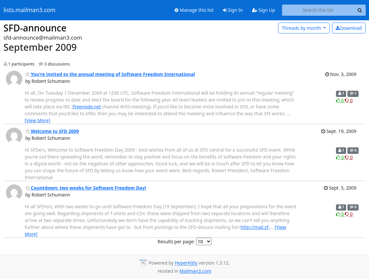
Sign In (233, 10)
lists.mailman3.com (30, 10)
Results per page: (176, 241)
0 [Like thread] (340, 100)
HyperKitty (186, 263)
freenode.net (87, 106)
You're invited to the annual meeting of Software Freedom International (110, 74)
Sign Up (263, 10)
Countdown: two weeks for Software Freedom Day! (85, 188)
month (302, 28)
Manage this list (194, 10)
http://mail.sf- (255, 227)
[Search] (360, 10)
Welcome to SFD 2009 (52, 131)
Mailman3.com (195, 271)
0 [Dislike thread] (349, 100)
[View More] (37, 120)
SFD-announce (35, 28)
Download (349, 28)
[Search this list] (318, 10)
